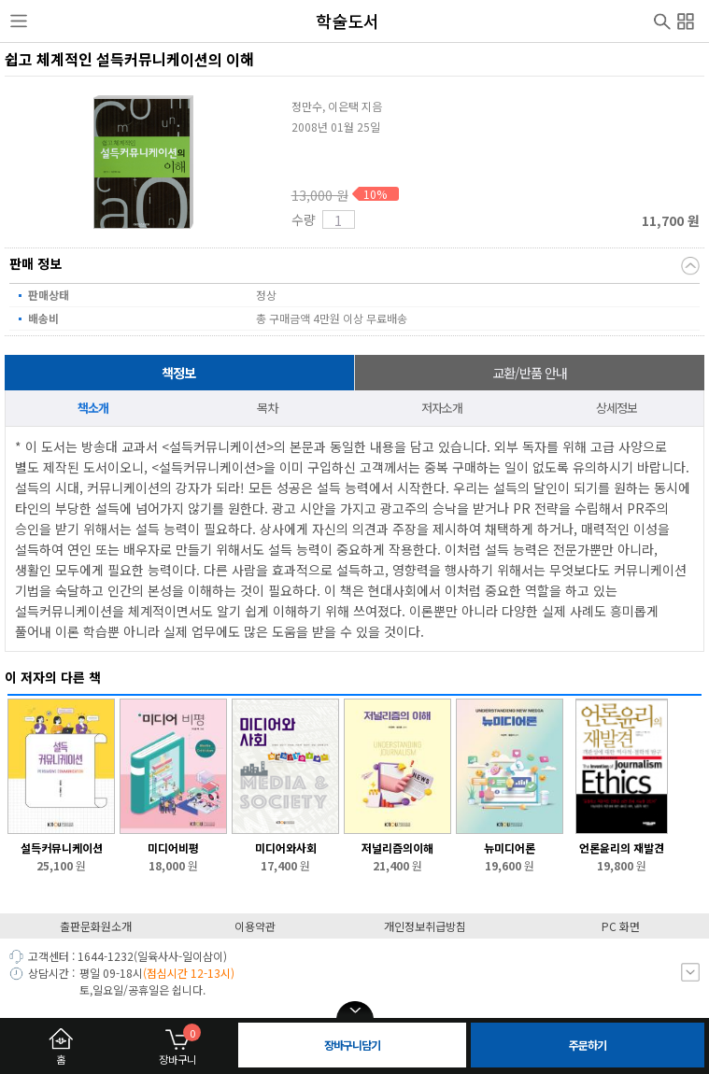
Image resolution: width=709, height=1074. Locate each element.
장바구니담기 (352, 1045)
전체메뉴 (685, 19)
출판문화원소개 (96, 926)
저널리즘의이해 (397, 847)
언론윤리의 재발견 (621, 847)
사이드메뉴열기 (18, 21)
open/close (355, 1010)
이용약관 (255, 926)
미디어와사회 (286, 847)
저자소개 (441, 408)
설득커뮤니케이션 (62, 847)
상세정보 (616, 408)
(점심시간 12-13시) (188, 973)
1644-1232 (106, 956)
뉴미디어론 (509, 847)
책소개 (93, 408)
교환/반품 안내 (529, 372)
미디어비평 (173, 847)
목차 (267, 408)
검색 (662, 20)
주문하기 (587, 1045)
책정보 (178, 372)
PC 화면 (621, 926)
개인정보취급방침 (425, 926)
